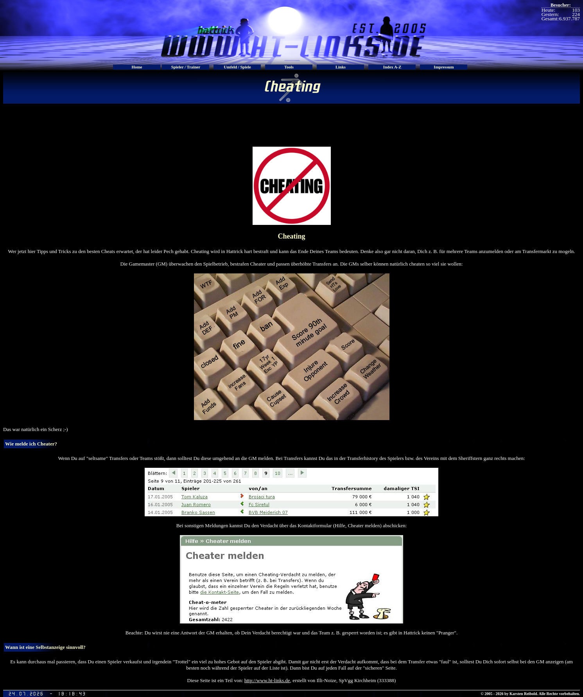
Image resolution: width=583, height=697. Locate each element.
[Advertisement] (291, 121)
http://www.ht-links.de (267, 680)
